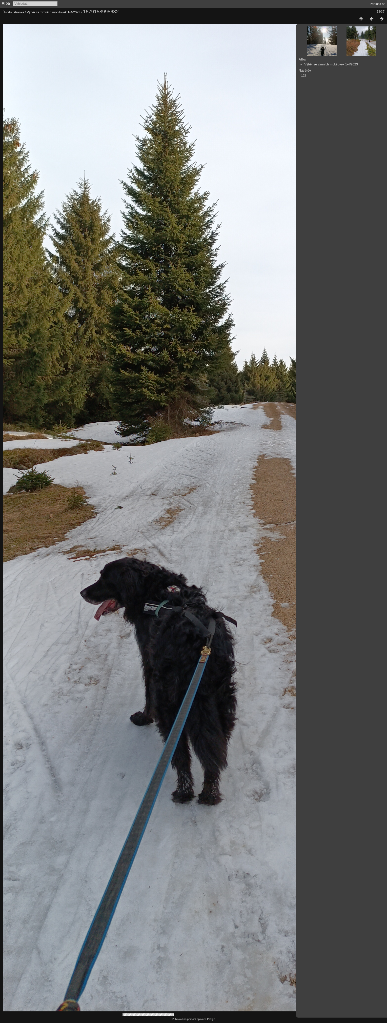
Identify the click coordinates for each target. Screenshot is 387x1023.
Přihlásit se (378, 4)
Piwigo (211, 1019)
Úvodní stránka (13, 12)
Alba (6, 3)
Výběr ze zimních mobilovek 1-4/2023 (53, 12)
